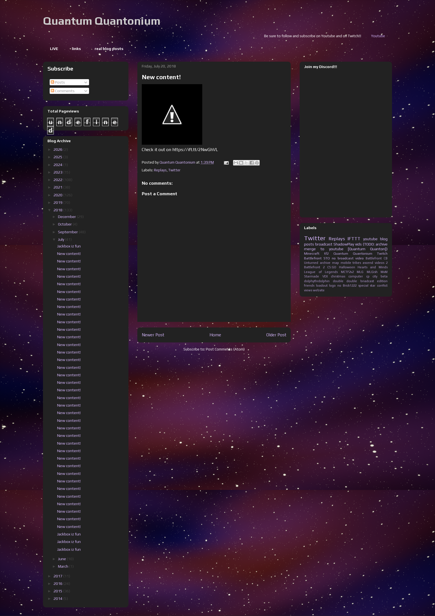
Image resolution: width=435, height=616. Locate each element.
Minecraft (311, 253)
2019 (58, 202)
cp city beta (377, 276)
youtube (370, 239)
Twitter (174, 170)
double (338, 281)
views (308, 290)
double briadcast (360, 281)
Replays (160, 170)
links (76, 48)
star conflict (379, 285)
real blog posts (109, 48)
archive (325, 262)
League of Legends (321, 272)
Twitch (382, 253)
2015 (58, 591)
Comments (63, 91)
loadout (322, 285)
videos (379, 262)
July (61, 239)
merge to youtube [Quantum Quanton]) (346, 249)
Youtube (390, 36)
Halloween (347, 267)
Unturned (311, 262)
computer (355, 276)
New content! (69, 253)
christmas (338, 276)
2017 (58, 576)
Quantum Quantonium (101, 20)
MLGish (372, 272)
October (65, 224)
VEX (325, 276)
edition (382, 281)
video (359, 258)
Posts (58, 82)
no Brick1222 (346, 285)
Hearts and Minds (373, 267)
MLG (360, 272)
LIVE (54, 48)
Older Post (276, 334)
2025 (58, 157)
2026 (58, 149)
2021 (58, 187)
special (363, 285)
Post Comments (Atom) (225, 349)
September (68, 232)
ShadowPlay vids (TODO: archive (360, 244)
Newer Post (153, 334)
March (63, 566)
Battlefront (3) (377, 258)
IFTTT (354, 238)
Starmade (311, 276)
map (335, 262)
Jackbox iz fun (69, 246)
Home (215, 334)
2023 (58, 172)
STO (326, 258)
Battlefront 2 (314, 267)
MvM (384, 272)
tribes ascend (363, 262)
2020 (58, 195)
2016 (58, 583)
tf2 (326, 253)
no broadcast (342, 258)
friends (309, 285)
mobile (346, 262)
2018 (58, 210)
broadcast (323, 244)
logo (332, 285)
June (62, 559)
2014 (58, 598)
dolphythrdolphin (317, 281)
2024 (58, 164)
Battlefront (313, 258)
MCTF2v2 (347, 272)
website (319, 290)
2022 (58, 179)
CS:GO (331, 267)
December (67, 216)
